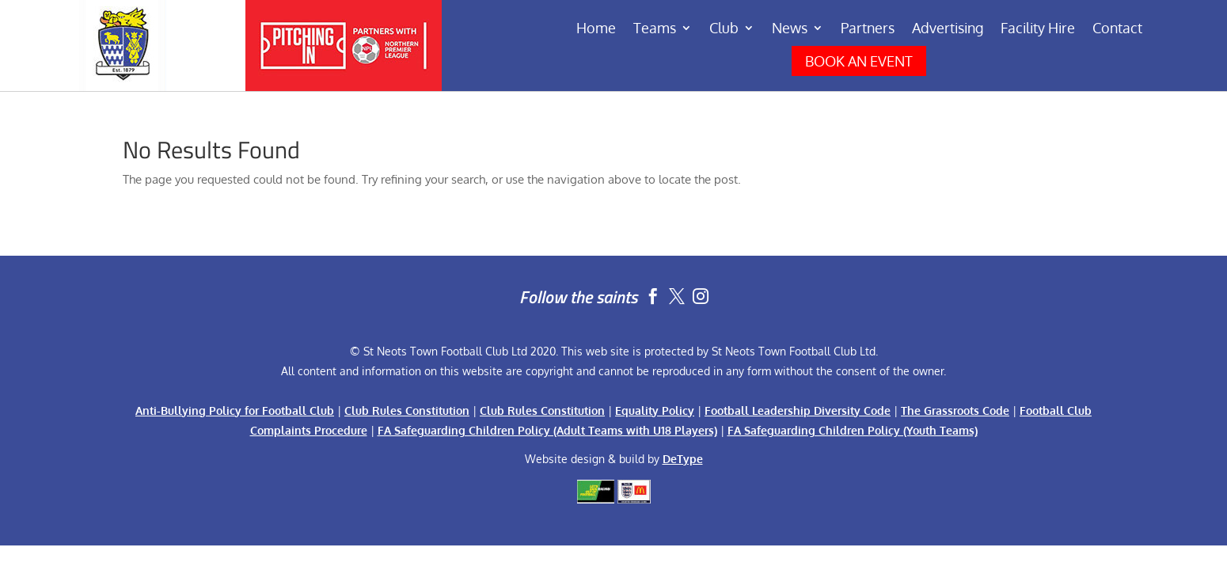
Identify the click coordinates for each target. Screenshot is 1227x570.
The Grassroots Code (955, 410)
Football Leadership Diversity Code (798, 410)
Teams (654, 29)
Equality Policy (654, 410)
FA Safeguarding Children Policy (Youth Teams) (852, 430)
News (789, 29)
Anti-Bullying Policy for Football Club (234, 410)
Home (596, 29)
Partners (868, 29)
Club (724, 29)
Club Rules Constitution (406, 410)
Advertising (947, 29)
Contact (1117, 29)
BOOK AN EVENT (859, 61)
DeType (683, 459)
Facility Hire (1038, 29)
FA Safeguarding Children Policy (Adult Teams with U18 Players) (547, 430)
